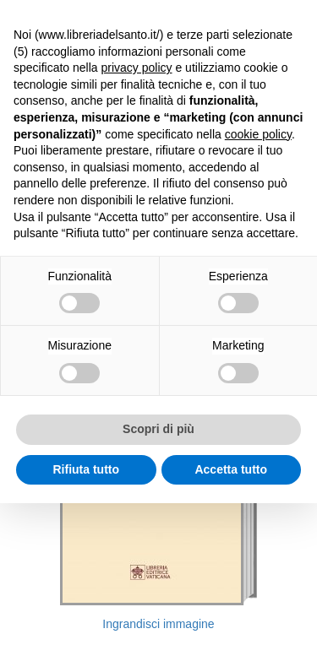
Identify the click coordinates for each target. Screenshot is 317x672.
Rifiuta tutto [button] (85, 469)
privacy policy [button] (136, 67)
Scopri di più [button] (158, 429)
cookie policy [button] (258, 134)
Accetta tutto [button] (230, 469)
